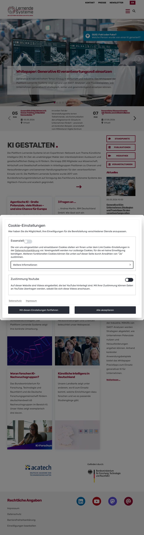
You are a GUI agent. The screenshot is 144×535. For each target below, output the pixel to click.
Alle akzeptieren (105, 310)
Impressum (31, 301)
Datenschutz (15, 301)
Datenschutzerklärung (27, 250)
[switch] (129, 280)
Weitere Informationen (25, 264)
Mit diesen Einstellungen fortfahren (38, 310)
